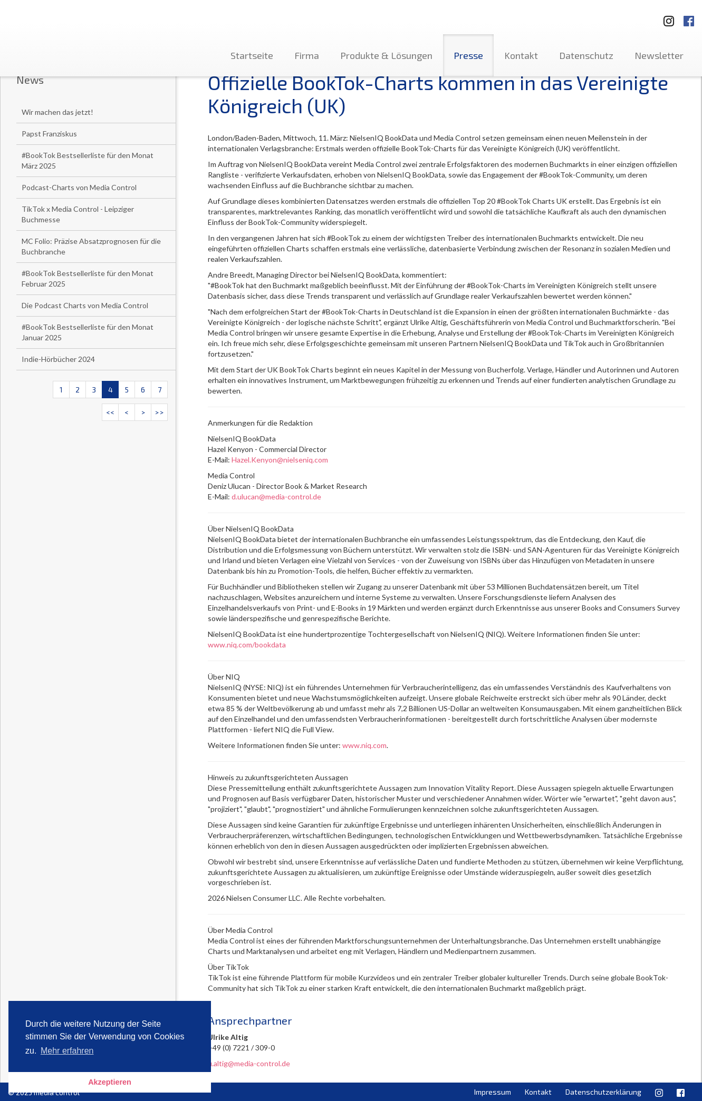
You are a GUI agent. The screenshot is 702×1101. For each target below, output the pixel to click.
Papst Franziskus (49, 133)
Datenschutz (586, 55)
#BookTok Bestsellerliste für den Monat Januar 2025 (87, 332)
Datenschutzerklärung (603, 1091)
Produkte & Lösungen (386, 55)
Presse (468, 55)
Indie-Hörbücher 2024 (58, 359)
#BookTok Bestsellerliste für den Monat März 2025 (87, 160)
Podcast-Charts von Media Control (79, 187)
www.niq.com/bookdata (247, 644)
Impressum (492, 1091)
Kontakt (521, 55)
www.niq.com (364, 745)
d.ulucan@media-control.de (276, 496)
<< (110, 412)
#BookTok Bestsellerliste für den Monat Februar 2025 (87, 278)
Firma (306, 55)
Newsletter (659, 55)
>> (159, 412)
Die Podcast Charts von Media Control (85, 305)
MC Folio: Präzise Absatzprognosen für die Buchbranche (91, 246)
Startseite (251, 55)
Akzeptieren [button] (109, 1082)
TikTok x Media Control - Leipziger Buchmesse (78, 214)
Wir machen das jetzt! (57, 111)
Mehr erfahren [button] (67, 1050)
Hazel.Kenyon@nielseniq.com (280, 459)
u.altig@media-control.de (249, 1063)
